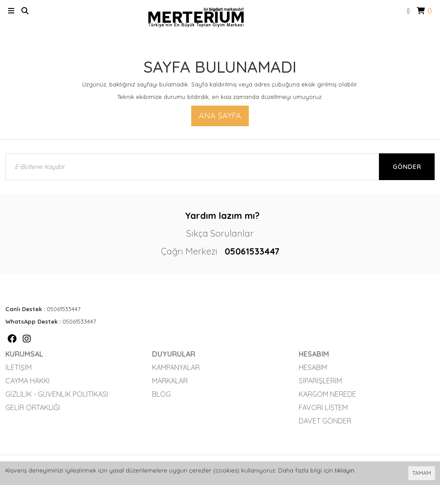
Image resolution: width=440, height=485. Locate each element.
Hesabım (313, 367)
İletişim (18, 367)
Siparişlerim (320, 380)
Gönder (407, 167)
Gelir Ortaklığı (32, 407)
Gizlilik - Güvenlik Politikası (56, 394)
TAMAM (421, 472)
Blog (161, 394)
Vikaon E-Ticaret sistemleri (359, 447)
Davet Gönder (325, 420)
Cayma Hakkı (27, 380)
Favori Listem (323, 407)
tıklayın (344, 470)
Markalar (170, 380)
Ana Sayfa (220, 116)
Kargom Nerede (327, 394)
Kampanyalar (176, 367)
